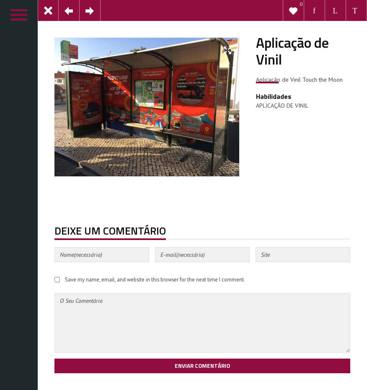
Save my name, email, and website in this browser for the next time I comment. (155, 279)
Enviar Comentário (202, 366)
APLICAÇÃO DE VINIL (282, 105)
